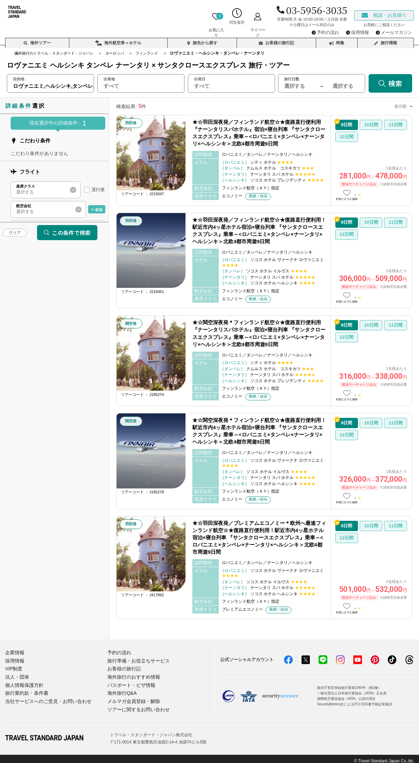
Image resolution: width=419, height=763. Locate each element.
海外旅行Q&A (120, 690)
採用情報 (14, 659)
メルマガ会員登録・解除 (131, 697)
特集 (336, 39)
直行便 (98, 189)
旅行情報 (385, 39)
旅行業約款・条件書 (25, 690)
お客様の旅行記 (276, 39)
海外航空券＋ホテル (118, 40)
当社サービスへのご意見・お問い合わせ (45, 697)
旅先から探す (202, 39)
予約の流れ (118, 652)
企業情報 (14, 652)
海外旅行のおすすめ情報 (131, 675)
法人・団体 (16, 675)
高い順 (400, 106)
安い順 (376, 106)
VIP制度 (13, 667)
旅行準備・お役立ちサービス (136, 659)
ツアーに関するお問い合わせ (136, 705)
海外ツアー (37, 39)
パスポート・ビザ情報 (129, 682)
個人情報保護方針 (23, 682)
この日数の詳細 (380, 193)
